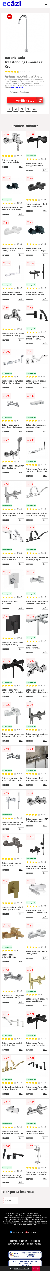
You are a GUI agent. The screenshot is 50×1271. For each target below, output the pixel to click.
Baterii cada (11, 1200)
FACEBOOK (17, 1232)
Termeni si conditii (19, 1240)
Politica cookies (33, 1243)
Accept (36, 1268)
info (21, 166)
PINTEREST (32, 1232)
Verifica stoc (29, 100)
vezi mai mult (17, 87)
